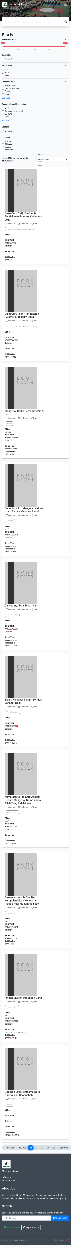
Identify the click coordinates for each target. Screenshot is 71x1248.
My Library (9, 131)
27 (36, 1147)
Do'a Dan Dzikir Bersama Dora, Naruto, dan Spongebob (22, 1093)
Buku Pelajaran (11, 86)
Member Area (8, 1180)
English (8, 147)
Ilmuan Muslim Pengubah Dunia (23, 997)
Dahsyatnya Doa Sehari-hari (21, 605)
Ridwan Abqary (12, 615)
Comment (10, 224)
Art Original (9, 108)
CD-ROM (8, 114)
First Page (9, 1147)
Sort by (39, 155)
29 (48, 1147)
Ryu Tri (9, 423)
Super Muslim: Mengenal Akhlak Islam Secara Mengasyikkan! (24, 510)
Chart (7, 117)
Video (7, 75)
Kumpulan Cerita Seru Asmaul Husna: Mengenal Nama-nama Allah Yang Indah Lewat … (23, 800)
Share (34, 224)
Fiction (7, 91)
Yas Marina (11, 913)
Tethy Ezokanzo (12, 712)
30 (54, 1147)
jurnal (7, 94)
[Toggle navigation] (65, 4)
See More (6, 98)
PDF (6, 70)
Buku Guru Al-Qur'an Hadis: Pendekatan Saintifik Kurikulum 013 (23, 216)
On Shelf (8, 59)
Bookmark (24, 223)
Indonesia (9, 150)
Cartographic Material (14, 111)
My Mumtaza (31, 1227)
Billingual (8, 144)
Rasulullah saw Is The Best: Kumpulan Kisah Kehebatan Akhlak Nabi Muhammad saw (22, 900)
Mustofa (10, 521)
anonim (9, 1104)
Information (7, 1177)
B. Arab (8, 141)
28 (42, 1147)
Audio (7, 72)
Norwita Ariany (12, 1007)
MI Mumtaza (11, 1227)
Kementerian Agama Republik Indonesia (21, 229)
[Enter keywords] (27, 1218)
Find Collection (60, 1218)
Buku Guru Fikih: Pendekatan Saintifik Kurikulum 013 (22, 315)
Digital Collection (12, 88)
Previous (22, 1147)
